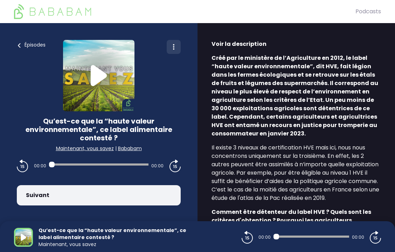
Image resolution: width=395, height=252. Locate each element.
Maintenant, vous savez (85, 148)
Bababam (130, 148)
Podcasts (368, 11)
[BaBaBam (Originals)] (184, 12)
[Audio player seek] (98, 165)
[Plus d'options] (174, 47)
